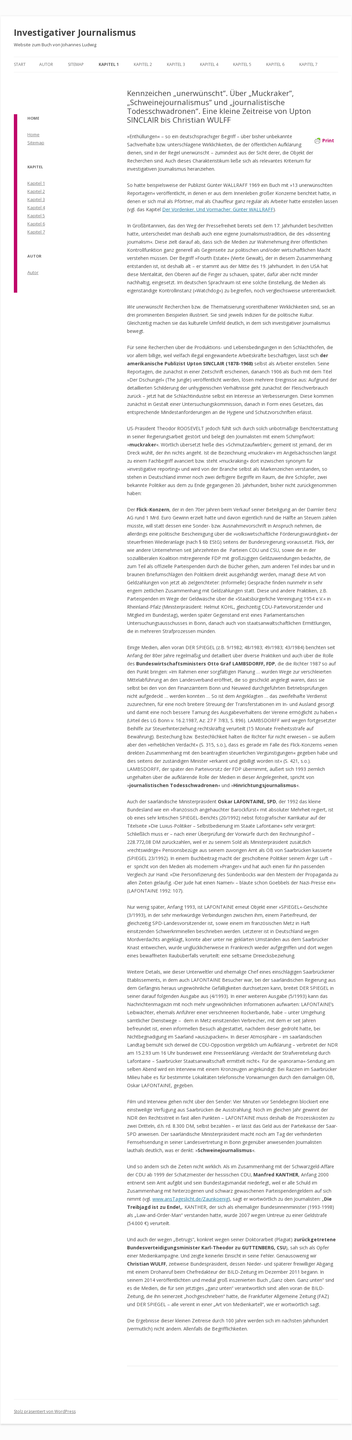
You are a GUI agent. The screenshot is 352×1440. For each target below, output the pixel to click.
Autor (46, 64)
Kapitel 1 (109, 64)
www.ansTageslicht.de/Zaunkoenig (190, 1199)
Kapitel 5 (242, 64)
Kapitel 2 (143, 64)
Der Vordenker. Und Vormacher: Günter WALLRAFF (217, 209)
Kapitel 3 (176, 64)
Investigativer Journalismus (75, 32)
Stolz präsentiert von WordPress (45, 1411)
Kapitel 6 (275, 64)
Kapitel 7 (308, 64)
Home (33, 134)
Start (20, 64)
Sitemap (76, 64)
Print (324, 140)
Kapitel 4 (209, 64)
